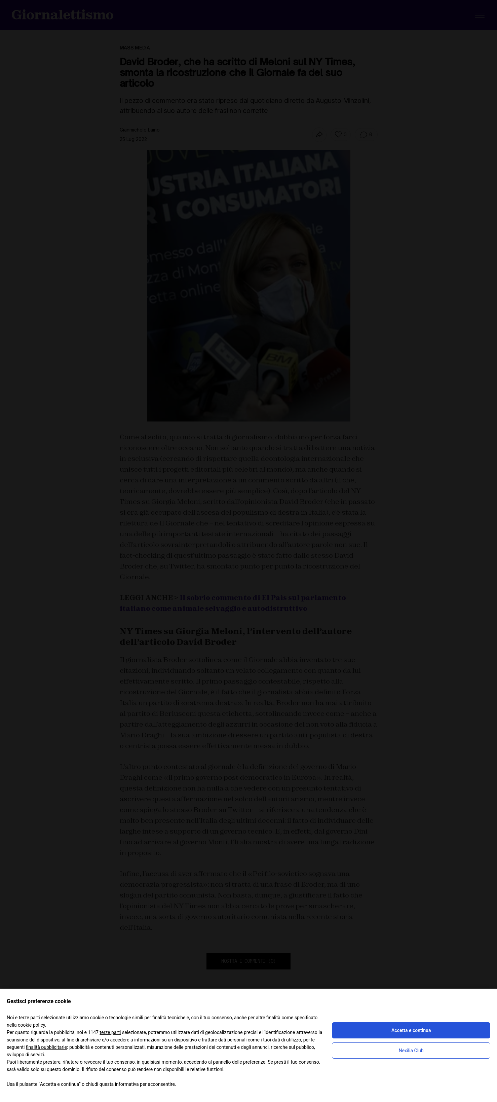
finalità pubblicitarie (46, 1047)
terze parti (110, 1032)
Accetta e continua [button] (411, 1030)
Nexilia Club (411, 1050)
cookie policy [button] (31, 1025)
